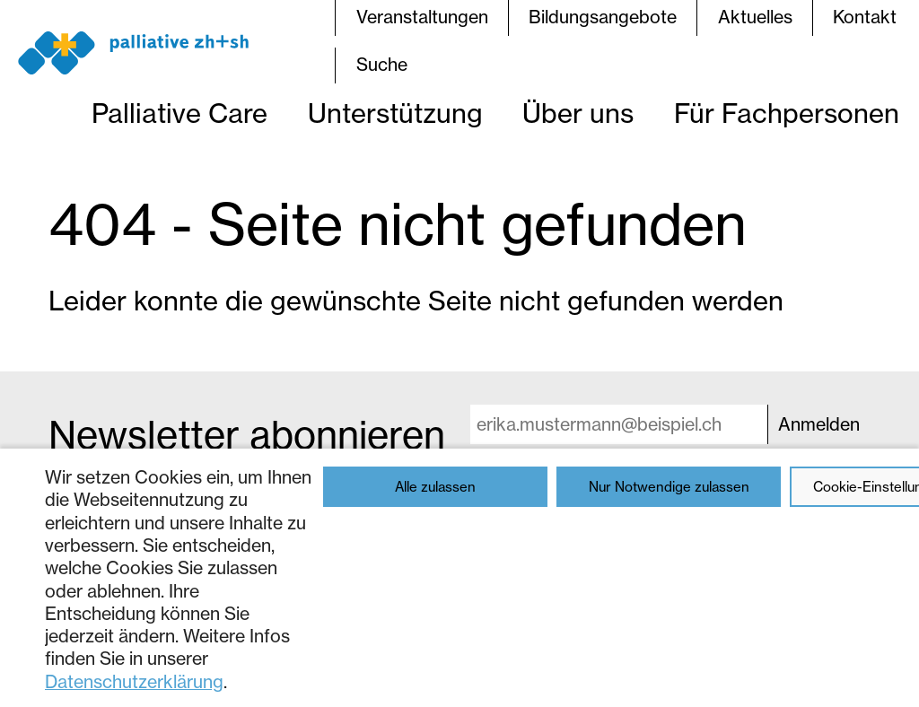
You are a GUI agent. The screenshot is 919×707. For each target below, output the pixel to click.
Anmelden (819, 424)
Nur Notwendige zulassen (669, 486)
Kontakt (865, 17)
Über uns (578, 113)
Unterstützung (395, 113)
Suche (381, 64)
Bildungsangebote (603, 17)
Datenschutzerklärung (134, 682)
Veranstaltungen (422, 17)
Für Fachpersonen (786, 113)
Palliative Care (179, 113)
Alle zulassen (435, 486)
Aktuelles (755, 17)
